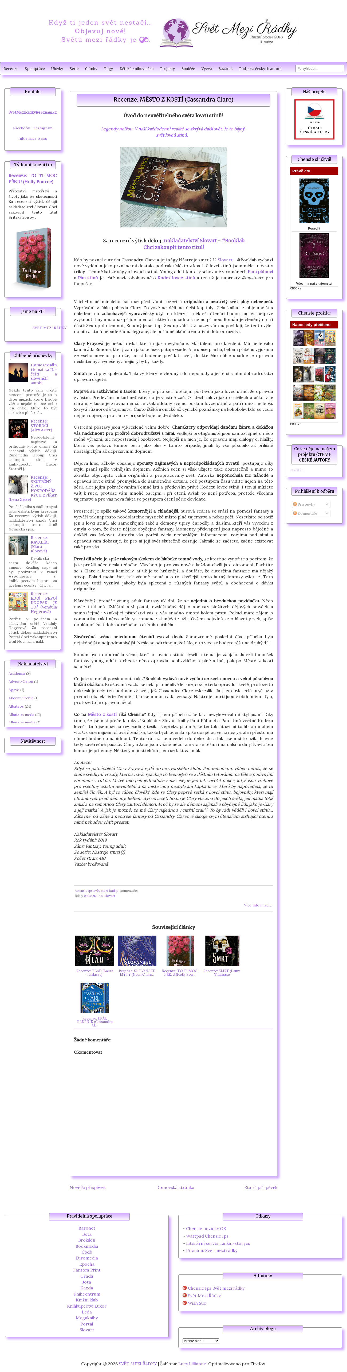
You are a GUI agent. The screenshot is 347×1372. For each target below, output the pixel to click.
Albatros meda (21, 714)
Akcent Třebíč (21, 698)
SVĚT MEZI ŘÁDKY (50, 327)
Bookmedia (87, 1246)
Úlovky (57, 69)
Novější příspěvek (88, 1187)
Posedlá (314, 228)
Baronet (86, 1228)
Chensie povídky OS (206, 1228)
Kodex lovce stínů (176, 277)
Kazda (86, 1287)
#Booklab (233, 241)
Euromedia (87, 1258)
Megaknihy (87, 1317)
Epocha (86, 1264)
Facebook (21, 128)
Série (74, 69)
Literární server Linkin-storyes (218, 1243)
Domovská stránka (175, 1187)
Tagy (108, 69)
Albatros (16, 706)
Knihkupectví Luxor (87, 1306)
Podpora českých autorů (260, 69)
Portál (86, 1324)
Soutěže (188, 69)
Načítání (297, 470)
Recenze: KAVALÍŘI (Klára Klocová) (40, 544)
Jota (86, 1282)
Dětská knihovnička (137, 69)
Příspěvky (304, 504)
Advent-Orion (21, 681)
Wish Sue (197, 1303)
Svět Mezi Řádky (204, 1295)
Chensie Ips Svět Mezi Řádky (96, 891)
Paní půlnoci (260, 271)
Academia (17, 673)
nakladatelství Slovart (190, 241)
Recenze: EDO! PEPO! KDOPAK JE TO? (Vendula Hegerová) (44, 602)
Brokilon (86, 1240)
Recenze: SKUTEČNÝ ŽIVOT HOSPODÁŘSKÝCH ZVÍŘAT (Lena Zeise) (33, 488)
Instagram (43, 128)
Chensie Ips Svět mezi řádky (216, 1288)
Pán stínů (88, 277)
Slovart (225, 259)
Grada (86, 1276)
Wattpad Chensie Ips (207, 1236)
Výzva (207, 69)
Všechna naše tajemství (314, 283)
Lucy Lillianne (192, 1363)
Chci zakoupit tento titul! (173, 247)
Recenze (10, 69)
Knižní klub (87, 1300)
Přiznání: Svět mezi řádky (211, 1250)
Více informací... (258, 905)
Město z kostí (102, 714)
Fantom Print (87, 1270)
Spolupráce (35, 69)
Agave (14, 689)
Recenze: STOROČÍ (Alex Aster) (41, 426)
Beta (87, 1234)
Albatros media (22, 722)
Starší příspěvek (261, 1187)
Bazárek (225, 69)
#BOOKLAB (93, 896)
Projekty (167, 69)
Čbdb (87, 1252)
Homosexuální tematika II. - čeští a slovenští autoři (44, 374)
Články (91, 69)
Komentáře (305, 513)
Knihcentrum (86, 1294)
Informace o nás (32, 138)
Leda (87, 1312)
